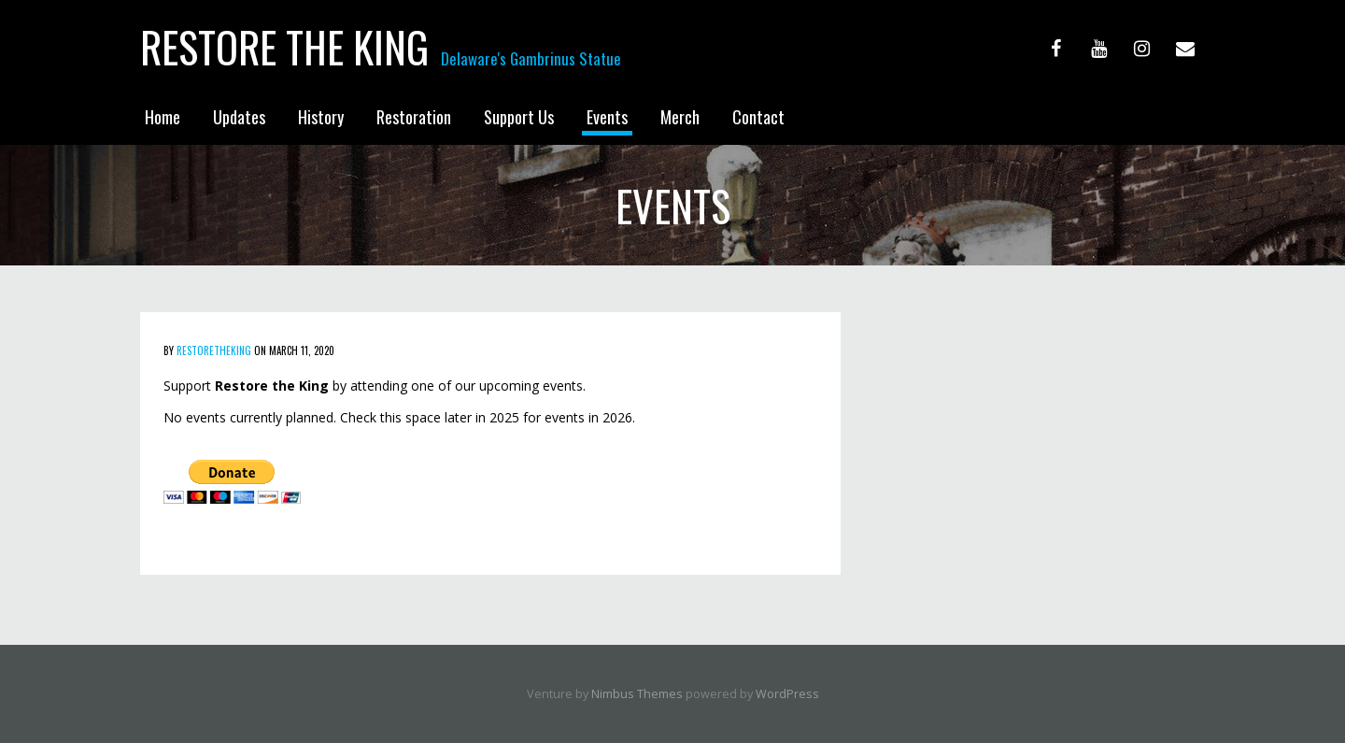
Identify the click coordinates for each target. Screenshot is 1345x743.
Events (607, 117)
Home (162, 117)
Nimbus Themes (637, 694)
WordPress (787, 694)
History (321, 117)
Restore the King (284, 46)
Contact (758, 117)
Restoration (413, 117)
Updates (239, 117)
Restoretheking (214, 350)
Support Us (519, 117)
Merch (680, 117)
